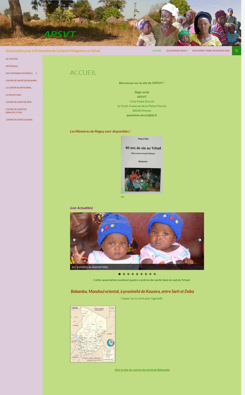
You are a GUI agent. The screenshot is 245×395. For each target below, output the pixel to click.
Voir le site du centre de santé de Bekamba (142, 369)
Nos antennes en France (19, 73)
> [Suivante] (199, 240)
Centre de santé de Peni (18, 102)
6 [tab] (141, 274)
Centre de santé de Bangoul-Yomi (16, 111)
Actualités (12, 59)
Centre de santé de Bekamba (21, 80)
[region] (137, 241)
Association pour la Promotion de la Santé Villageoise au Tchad (53, 51)
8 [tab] (150, 274)
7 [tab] (146, 274)
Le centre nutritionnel (19, 87)
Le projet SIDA (13, 95)
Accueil (157, 50)
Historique (12, 66)
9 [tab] (155, 274)
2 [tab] (124, 274)
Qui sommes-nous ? (176, 50)
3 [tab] (128, 274)
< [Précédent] (75, 240)
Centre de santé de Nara (19, 119)
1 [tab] (119, 274)
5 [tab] (137, 274)
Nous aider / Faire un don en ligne (210, 50)
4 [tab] (133, 274)
